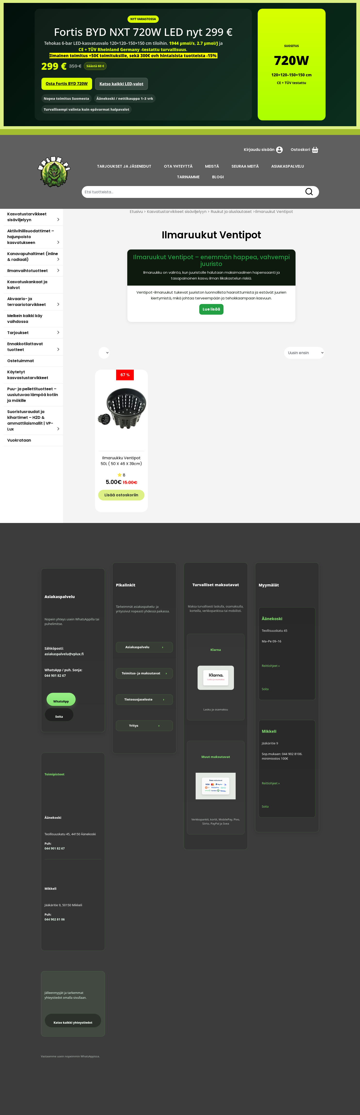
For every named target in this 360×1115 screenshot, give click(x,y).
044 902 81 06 (55, 919)
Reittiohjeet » (271, 666)
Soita (59, 717)
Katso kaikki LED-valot (122, 83)
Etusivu (136, 211)
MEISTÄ (212, 166)
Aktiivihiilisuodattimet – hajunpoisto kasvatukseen (30, 236)
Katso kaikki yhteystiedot (73, 1023)
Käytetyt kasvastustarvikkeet (27, 375)
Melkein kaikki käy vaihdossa (24, 318)
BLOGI (218, 177)
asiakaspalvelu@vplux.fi (64, 654)
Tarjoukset (18, 332)
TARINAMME (188, 177)
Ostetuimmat (20, 361)
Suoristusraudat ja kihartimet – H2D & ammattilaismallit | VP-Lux (30, 420)
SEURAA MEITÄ (245, 166)
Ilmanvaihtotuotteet (27, 270)
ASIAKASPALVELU (287, 166)
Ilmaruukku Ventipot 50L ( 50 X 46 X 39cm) (121, 461)
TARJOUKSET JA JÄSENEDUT (124, 166)
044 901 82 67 (55, 675)
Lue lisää (211, 309)
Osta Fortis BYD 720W (67, 83)
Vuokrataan (19, 440)
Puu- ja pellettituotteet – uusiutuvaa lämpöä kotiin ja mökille (32, 394)
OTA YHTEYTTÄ (178, 166)
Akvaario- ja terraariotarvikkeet (26, 301)
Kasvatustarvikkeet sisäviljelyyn (27, 217)
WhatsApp (61, 701)
